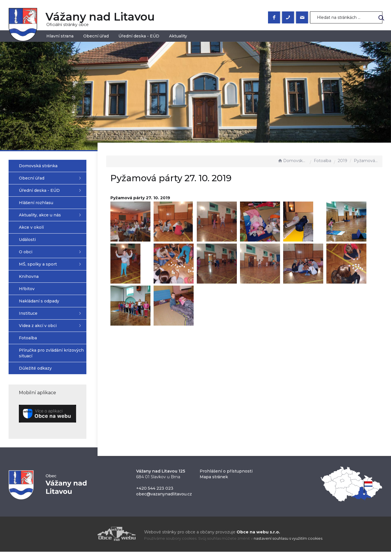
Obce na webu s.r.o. (258, 534)
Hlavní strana (60, 36)
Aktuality (178, 36)
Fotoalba (322, 160)
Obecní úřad (96, 36)
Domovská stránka (292, 160)
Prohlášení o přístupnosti (226, 473)
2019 (342, 160)
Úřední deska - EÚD (138, 36)
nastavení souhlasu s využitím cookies (288, 541)
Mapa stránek (214, 479)
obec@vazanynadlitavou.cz (164, 496)
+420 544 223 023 (154, 490)
